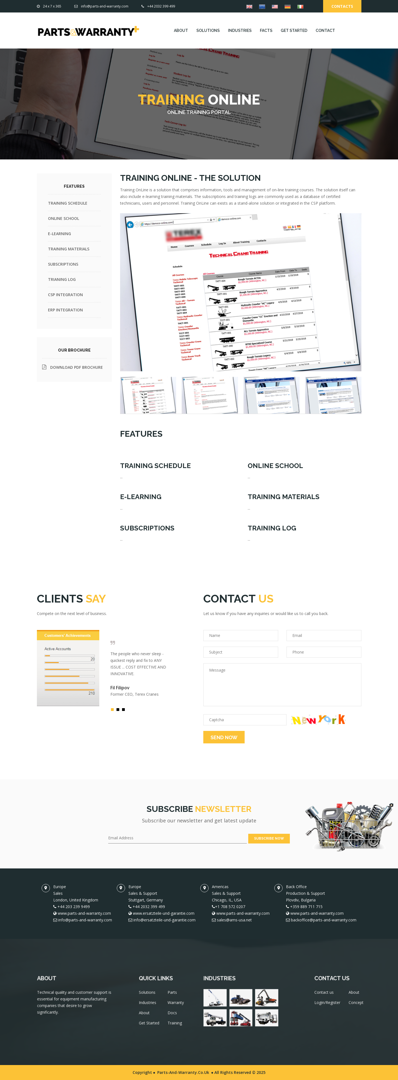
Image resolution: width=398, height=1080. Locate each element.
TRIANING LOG (62, 279)
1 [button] (113, 711)
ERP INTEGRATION (65, 309)
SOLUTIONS (208, 30)
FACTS (266, 30)
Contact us (325, 995)
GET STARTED (294, 30)
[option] (102, 668)
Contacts (342, 6)
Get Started (150, 1025)
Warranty (175, 1005)
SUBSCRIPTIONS (63, 264)
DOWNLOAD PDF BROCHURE (72, 367)
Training (174, 1025)
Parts (172, 996)
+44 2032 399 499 (158, 6)
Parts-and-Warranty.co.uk (183, 1072)
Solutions (149, 996)
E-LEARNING (59, 233)
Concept (355, 1005)
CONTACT (325, 30)
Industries (149, 1005)
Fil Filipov (120, 688)
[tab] (148, 395)
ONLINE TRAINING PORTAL (199, 112)
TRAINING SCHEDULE (67, 203)
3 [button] (125, 711)
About (146, 1015)
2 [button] (119, 711)
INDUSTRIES (240, 30)
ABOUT (181, 30)
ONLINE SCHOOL (63, 218)
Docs (172, 1015)
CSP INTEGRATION (65, 294)
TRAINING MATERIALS (68, 248)
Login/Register (328, 1005)
